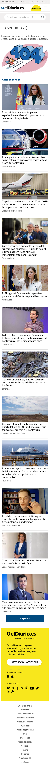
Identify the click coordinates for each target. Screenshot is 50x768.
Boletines (25, 754)
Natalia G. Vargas (8, 433)
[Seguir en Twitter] (13, 688)
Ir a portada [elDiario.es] (25, 618)
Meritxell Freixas (8, 166)
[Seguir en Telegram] (22, 688)
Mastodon (25, 762)
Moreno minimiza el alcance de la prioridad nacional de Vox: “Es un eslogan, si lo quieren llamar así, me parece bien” (25, 605)
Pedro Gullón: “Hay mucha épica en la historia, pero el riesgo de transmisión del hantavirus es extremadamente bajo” (24, 338)
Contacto (25, 746)
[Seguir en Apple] (12, 676)
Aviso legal (25, 726)
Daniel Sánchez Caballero (12, 211)
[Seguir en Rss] (12, 691)
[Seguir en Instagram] (26, 688)
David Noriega (7, 122)
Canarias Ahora (8, 258)
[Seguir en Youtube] (32, 688)
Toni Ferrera (21, 433)
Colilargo (43, 2)
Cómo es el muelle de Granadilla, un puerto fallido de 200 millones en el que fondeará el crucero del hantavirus (24, 427)
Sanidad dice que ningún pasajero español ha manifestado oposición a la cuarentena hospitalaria (23, 115)
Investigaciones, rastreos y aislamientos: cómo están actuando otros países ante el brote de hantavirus (24, 160)
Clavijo (48, 2)
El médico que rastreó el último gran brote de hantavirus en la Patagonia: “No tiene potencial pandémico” (24, 519)
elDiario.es (6, 389)
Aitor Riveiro (7, 300)
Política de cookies (25, 742)
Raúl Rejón (6, 481)
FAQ (25, 734)
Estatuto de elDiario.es (25, 718)
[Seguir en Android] (8, 676)
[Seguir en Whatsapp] (8, 691)
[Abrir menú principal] (45, 8)
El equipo (25, 710)
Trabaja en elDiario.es (25, 714)
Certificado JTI (25, 758)
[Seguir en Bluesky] (8, 688)
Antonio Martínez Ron (11, 525)
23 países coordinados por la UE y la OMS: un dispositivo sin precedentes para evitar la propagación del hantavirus (25, 204)
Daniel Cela (21, 567)
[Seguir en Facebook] (18, 688)
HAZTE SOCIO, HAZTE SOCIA (24, 662)
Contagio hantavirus (34, 2)
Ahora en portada (11, 79)
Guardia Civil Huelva (22, 2)
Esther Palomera (8, 567)
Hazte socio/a (36, 8)
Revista (25, 750)
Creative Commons (25, 722)
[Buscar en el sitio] (22, 17)
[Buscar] (43, 17)
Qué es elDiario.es (25, 706)
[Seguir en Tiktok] (37, 688)
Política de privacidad (25, 730)
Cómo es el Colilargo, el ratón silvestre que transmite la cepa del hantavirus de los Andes (23, 382)
